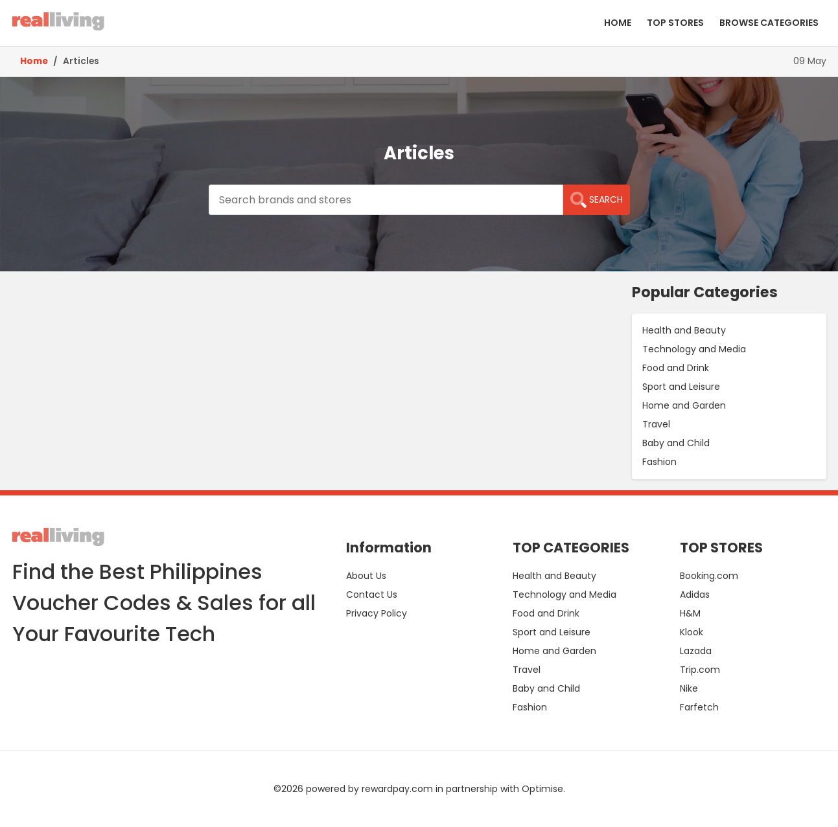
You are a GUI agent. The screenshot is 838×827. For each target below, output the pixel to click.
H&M (690, 613)
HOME (617, 22)
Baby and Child (676, 442)
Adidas (695, 594)
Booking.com (709, 575)
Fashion (659, 461)
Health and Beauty (684, 330)
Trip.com (700, 669)
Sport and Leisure (681, 386)
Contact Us (371, 594)
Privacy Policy (376, 613)
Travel (656, 424)
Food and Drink (675, 367)
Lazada (696, 650)
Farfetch (699, 707)
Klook (691, 632)
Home (34, 61)
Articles (81, 61)
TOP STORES (675, 22)
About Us (366, 575)
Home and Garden (684, 405)
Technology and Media (694, 349)
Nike (689, 688)
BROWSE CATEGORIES (769, 22)
